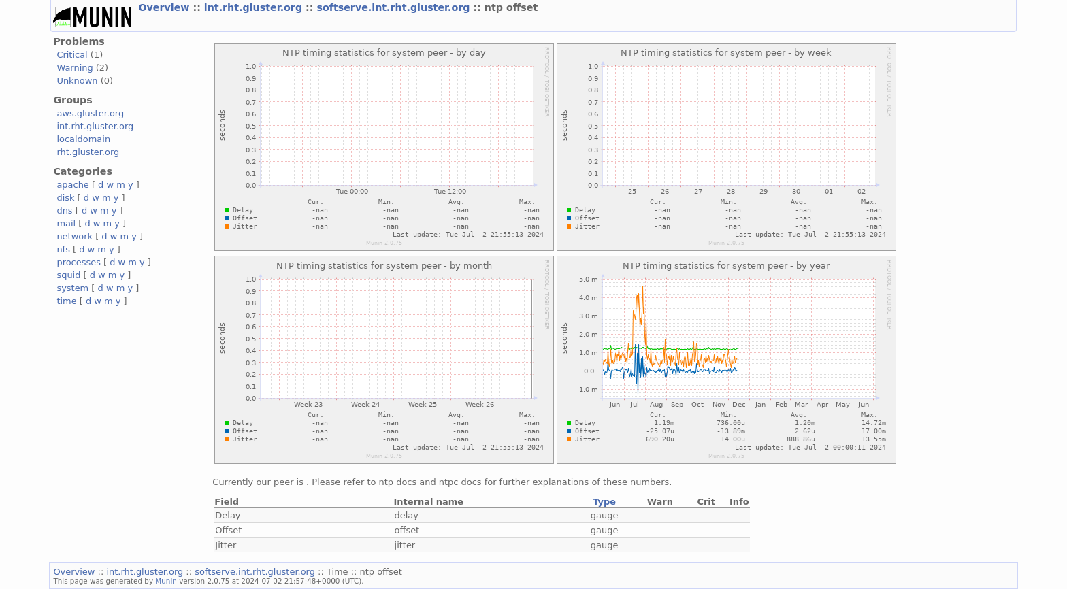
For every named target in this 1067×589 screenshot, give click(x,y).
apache (72, 185)
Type (604, 502)
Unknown (76, 80)
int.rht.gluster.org (255, 7)
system (72, 288)
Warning (74, 68)
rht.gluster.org (87, 152)
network (74, 236)
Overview (165, 7)
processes (78, 262)
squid (68, 275)
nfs (63, 249)
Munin (166, 581)
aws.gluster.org (90, 113)
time (66, 301)
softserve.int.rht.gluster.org (394, 7)
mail (66, 223)
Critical (71, 55)
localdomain (83, 139)
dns (64, 210)
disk (65, 197)
